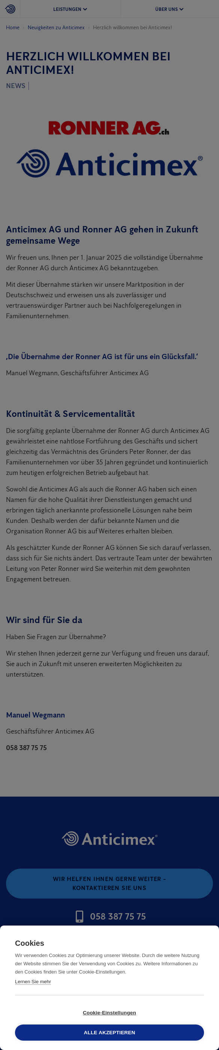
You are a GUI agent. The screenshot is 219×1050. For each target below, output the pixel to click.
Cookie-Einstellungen (109, 1013)
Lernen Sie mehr (33, 981)
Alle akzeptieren (109, 1032)
